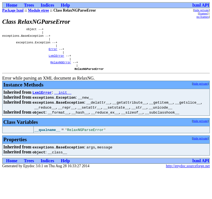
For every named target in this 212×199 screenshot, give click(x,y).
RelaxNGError (61, 68)
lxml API (200, 5)
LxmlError (56, 60)
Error (53, 53)
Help (65, 5)
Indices (47, 5)
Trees (29, 5)
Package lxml (12, 10)
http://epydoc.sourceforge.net (188, 173)
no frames (203, 16)
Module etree (38, 10)
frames (203, 13)
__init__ (62, 99)
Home (11, 5)
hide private (201, 10)
